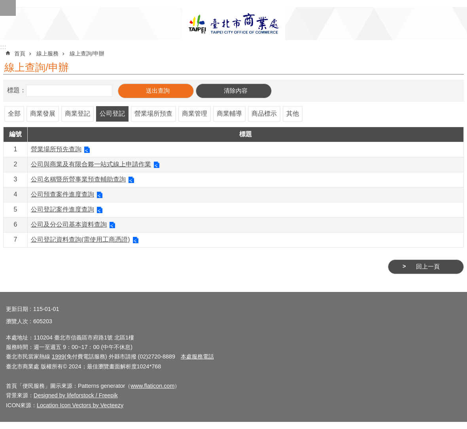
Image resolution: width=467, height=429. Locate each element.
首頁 (19, 53)
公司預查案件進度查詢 (62, 194)
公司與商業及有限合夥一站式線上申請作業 (91, 164)
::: (3, 47)
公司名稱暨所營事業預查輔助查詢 (78, 179)
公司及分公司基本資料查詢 (69, 224)
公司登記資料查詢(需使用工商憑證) (80, 239)
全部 (14, 113)
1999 (58, 356)
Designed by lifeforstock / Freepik (76, 395)
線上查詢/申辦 (87, 53)
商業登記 (77, 113)
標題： (16, 90)
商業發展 (42, 113)
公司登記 (112, 113)
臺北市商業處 (233, 23)
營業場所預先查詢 (56, 149)
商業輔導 (229, 113)
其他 (292, 113)
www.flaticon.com (152, 386)
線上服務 (47, 53)
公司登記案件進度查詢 (62, 209)
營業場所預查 (153, 113)
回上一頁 (428, 266)
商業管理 (194, 113)
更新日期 (17, 309)
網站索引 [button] (8, 8)
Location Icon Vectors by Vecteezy (80, 405)
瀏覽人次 (17, 321)
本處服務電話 (197, 356)
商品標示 (264, 113)
